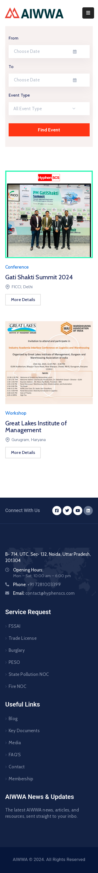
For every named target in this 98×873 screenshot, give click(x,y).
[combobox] (49, 108)
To (11, 66)
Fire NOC (17, 686)
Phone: (37, 584)
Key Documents (24, 730)
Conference (17, 267)
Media (15, 742)
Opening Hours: (28, 569)
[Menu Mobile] (88, 13)
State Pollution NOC (29, 674)
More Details (23, 299)
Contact (17, 766)
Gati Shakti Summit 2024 (39, 277)
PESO (14, 662)
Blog (13, 718)
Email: (43, 593)
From (14, 38)
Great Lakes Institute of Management (36, 426)
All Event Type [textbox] (27, 108)
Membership (21, 778)
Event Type (19, 95)
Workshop (15, 413)
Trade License (23, 638)
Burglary (17, 650)
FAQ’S (15, 754)
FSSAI (14, 626)
